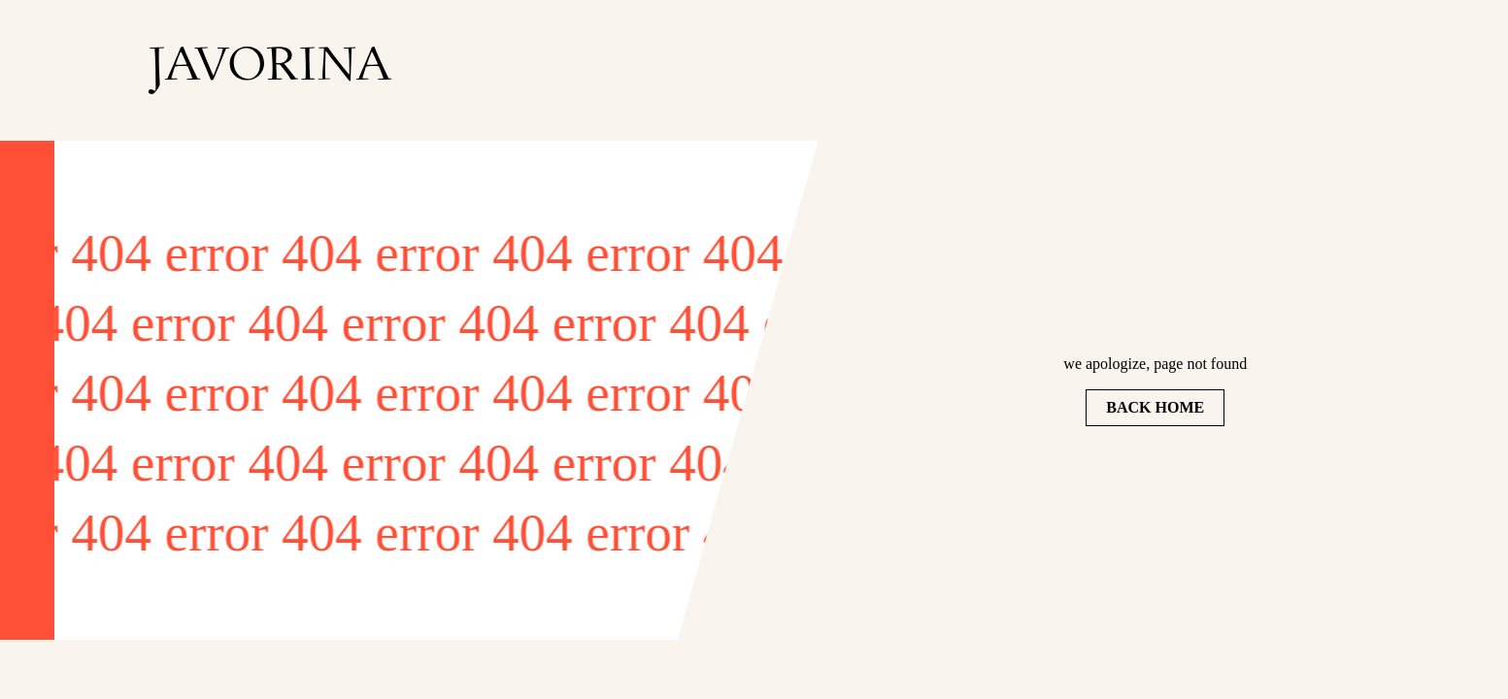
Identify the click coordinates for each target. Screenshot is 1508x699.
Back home (1155, 407)
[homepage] (270, 70)
